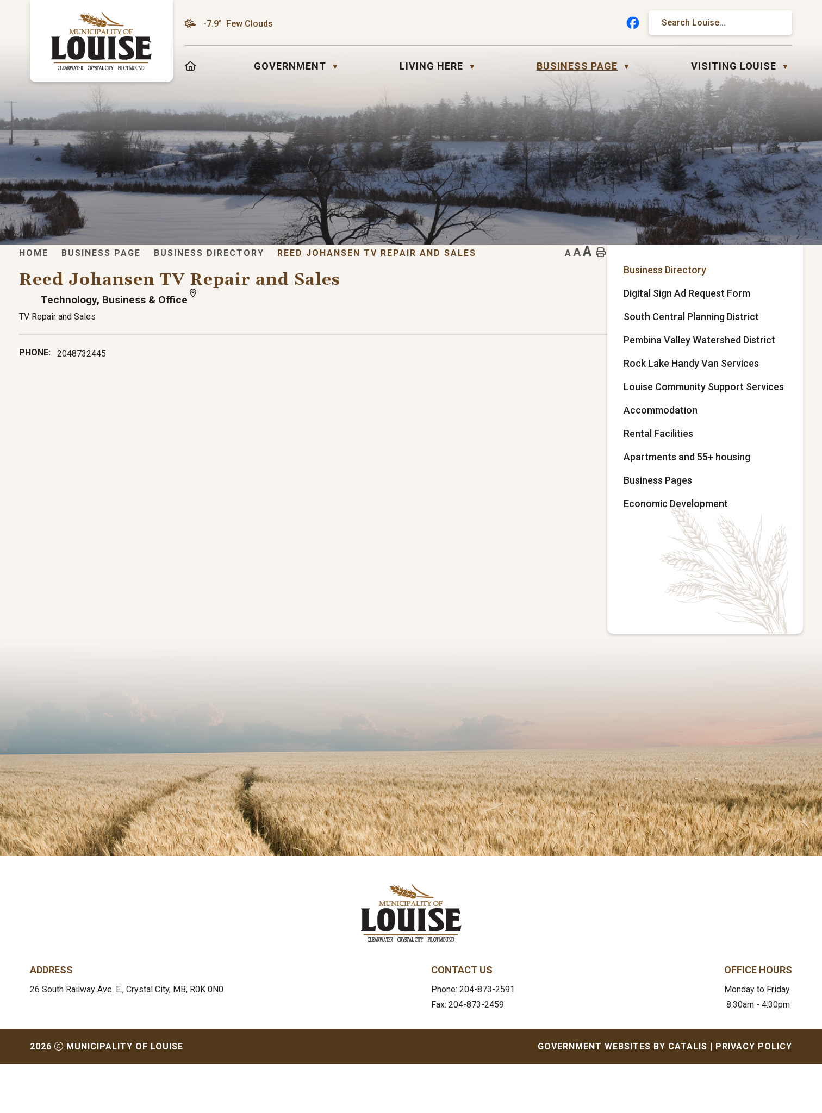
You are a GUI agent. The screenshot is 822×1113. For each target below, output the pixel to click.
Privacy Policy (753, 1095)
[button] (774, 22)
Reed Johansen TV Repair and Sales (594, 269)
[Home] (190, 66)
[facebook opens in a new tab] (632, 22)
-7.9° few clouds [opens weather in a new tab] (238, 23)
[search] (715, 22)
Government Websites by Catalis (622, 1095)
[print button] (775, 269)
